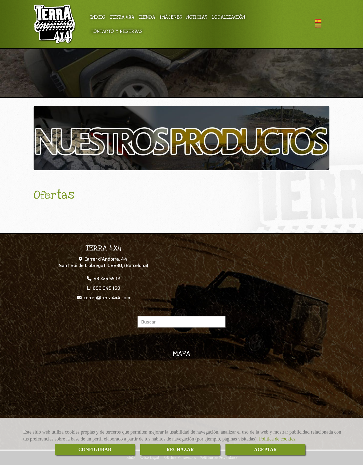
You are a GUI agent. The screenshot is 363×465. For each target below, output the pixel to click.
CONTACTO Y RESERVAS (116, 31)
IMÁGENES (171, 17)
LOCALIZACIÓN (228, 17)
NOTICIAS (196, 17)
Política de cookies (277, 439)
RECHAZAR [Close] (180, 449)
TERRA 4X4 (122, 17)
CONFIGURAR (94, 449)
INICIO (97, 17)
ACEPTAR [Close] (265, 449)
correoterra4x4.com (107, 297)
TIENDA (147, 17)
